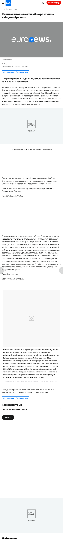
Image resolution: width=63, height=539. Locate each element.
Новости (9, 9)
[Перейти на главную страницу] (8, 3)
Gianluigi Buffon (21, 381)
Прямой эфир (53, 3)
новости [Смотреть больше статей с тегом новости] (8, 417)
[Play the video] (31, 39)
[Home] (2, 9)
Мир (15, 9)
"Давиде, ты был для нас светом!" (15, 409)
